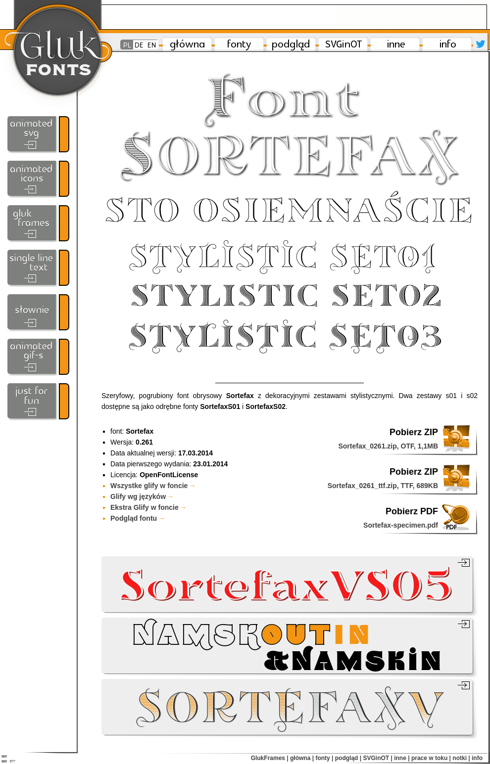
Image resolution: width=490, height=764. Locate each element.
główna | (302, 758)
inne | (401, 758)
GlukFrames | (270, 758)
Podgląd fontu (137, 518)
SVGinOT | (377, 758)
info (477, 758)
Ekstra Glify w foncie (148, 507)
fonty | (324, 758)
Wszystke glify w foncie (153, 486)
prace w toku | (431, 758)
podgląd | (348, 758)
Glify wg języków (142, 496)
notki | (461, 758)
